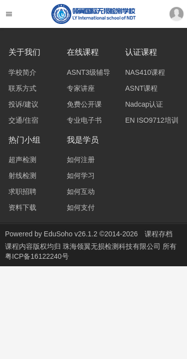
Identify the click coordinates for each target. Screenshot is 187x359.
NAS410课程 (145, 72)
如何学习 (81, 176)
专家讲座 (81, 88)
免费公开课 (84, 104)
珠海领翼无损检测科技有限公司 (113, 246)
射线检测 (22, 176)
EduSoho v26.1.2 (70, 234)
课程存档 (159, 234)
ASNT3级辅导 (88, 72)
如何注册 (81, 160)
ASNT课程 (141, 88)
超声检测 (22, 160)
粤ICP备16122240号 (37, 256)
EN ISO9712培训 (152, 120)
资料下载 (22, 207)
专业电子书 (84, 120)
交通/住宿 (23, 120)
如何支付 (81, 207)
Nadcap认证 (144, 104)
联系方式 (22, 88)
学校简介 (22, 72)
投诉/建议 (23, 104)
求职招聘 (22, 191)
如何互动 (81, 191)
